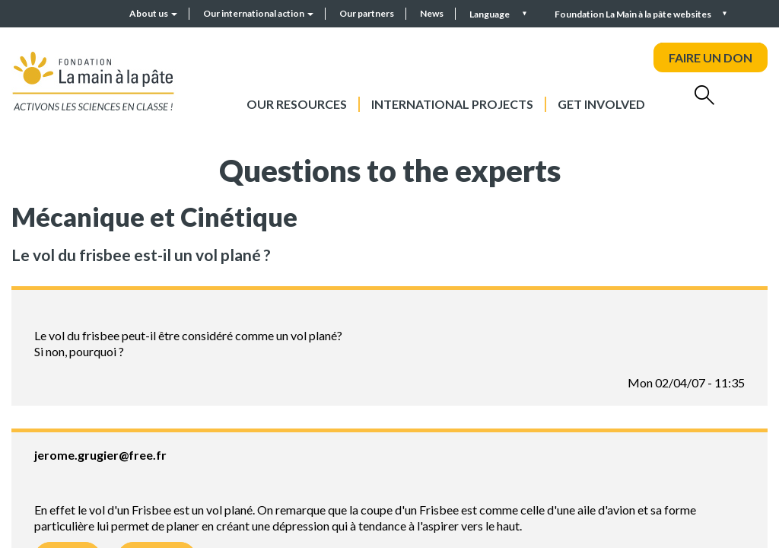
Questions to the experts (390, 170)
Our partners (366, 13)
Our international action (258, 13)
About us (153, 13)
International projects (452, 104)
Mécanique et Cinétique (154, 216)
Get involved (601, 104)
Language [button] (490, 14)
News (432, 13)
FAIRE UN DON (710, 57)
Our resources (296, 104)
